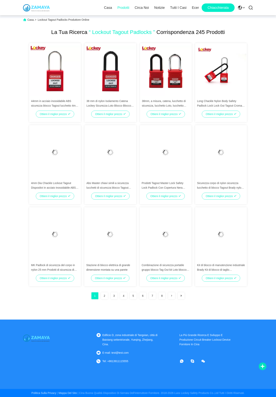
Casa (108, 7)
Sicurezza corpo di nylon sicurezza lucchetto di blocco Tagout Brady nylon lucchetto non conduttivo (220, 188)
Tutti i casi (178, 7)
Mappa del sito (67, 393)
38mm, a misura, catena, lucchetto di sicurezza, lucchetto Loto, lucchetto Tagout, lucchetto (164, 105)
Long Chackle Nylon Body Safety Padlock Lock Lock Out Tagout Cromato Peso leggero (220, 105)
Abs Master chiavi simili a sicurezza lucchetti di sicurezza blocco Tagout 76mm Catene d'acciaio (107, 188)
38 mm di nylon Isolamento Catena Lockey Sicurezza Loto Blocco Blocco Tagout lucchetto (108, 105)
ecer (195, 8)
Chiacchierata (218, 8)
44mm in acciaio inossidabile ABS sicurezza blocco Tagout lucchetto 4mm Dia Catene (54, 105)
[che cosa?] (184, 361)
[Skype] (195, 361)
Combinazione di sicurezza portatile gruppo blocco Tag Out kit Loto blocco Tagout (164, 270)
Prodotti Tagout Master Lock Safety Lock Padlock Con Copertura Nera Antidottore (162, 188)
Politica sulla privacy (43, 393)
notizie (159, 7)
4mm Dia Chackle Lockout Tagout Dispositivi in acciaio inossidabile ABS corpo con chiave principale (53, 188)
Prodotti (123, 7)
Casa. (30, 19)
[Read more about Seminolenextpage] (171, 295)
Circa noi (142, 7)
